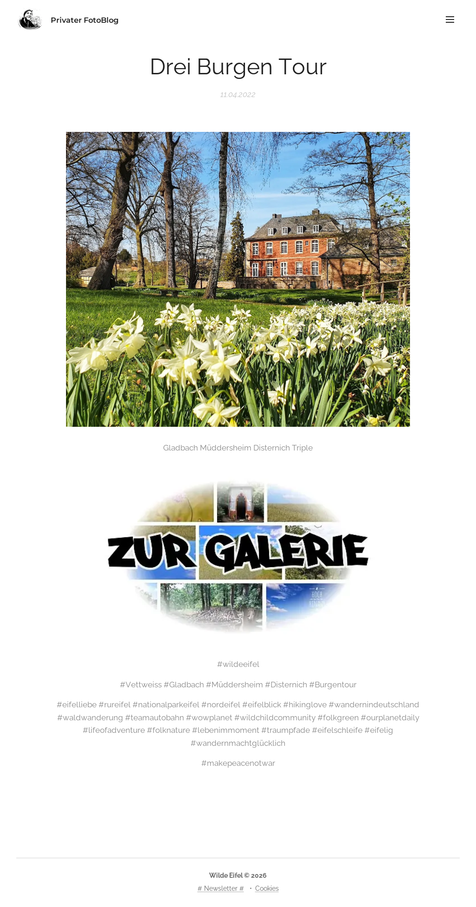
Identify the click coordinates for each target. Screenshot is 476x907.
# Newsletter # (221, 888)
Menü (450, 19)
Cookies (267, 888)
